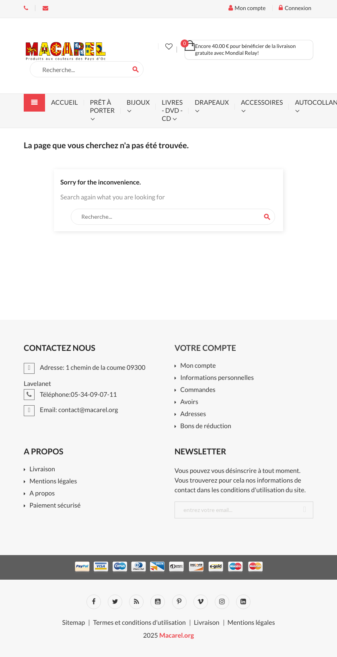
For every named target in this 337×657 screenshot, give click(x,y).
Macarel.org (176, 635)
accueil (64, 102)
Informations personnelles (217, 378)
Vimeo (200, 602)
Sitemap (73, 623)
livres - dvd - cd (172, 110)
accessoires (262, 102)
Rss (136, 602)
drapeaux (212, 102)
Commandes (197, 390)
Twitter (115, 602)
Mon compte (198, 366)
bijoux (138, 102)
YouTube (157, 602)
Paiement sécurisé (54, 505)
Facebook (93, 602)
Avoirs (189, 402)
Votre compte (205, 348)
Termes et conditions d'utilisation (139, 623)
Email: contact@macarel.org (71, 410)
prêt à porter (102, 106)
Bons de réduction (205, 426)
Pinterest (179, 602)
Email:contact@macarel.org (45, 8)
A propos (42, 493)
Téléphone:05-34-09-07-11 (26, 8)
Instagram (222, 602)
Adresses (193, 414)
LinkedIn (243, 602)
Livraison (42, 469)
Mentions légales (53, 481)
